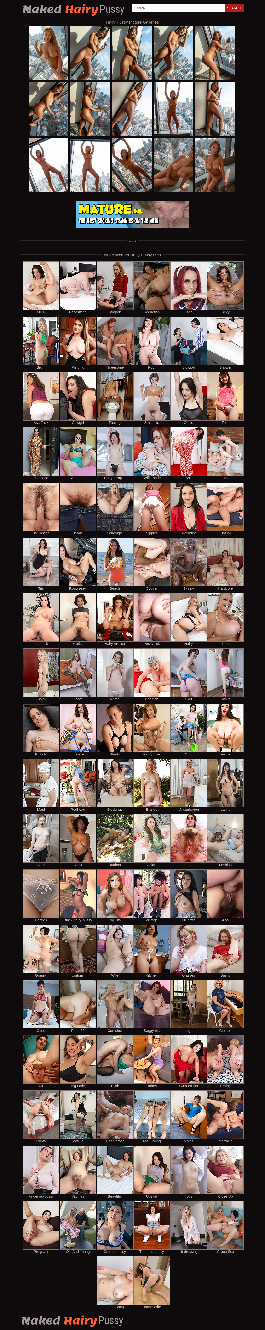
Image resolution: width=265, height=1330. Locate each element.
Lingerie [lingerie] (78, 730)
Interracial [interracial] (225, 1116)
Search (234, 8)
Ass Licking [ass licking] (151, 1116)
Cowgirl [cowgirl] (78, 398)
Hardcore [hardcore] (225, 564)
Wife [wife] (115, 951)
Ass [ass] (188, 453)
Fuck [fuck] (225, 453)
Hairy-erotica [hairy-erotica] (115, 619)
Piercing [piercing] (78, 343)
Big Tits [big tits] (115, 895)
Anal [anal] (225, 895)
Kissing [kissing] (225, 509)
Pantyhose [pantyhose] (151, 730)
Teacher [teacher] (225, 730)
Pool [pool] (151, 343)
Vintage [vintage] (151, 895)
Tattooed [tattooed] (188, 840)
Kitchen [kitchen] (151, 951)
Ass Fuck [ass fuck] (41, 398)
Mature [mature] (78, 1116)
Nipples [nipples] (151, 509)
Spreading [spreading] (188, 509)
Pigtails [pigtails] (41, 730)
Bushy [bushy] (225, 951)
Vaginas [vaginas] (78, 1172)
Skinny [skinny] (188, 564)
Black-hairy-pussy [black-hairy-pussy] (78, 895)
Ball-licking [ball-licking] (41, 509)
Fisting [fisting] (225, 1061)
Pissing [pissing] (115, 398)
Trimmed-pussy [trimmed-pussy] (151, 1227)
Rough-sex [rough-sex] (78, 564)
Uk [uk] (41, 1061)
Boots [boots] (78, 674)
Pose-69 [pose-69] (78, 1006)
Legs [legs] (188, 1006)
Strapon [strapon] (115, 287)
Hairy (74, 9)
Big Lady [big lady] (78, 1061)
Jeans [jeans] (78, 509)
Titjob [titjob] (115, 1061)
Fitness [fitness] (225, 619)
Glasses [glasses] (188, 951)
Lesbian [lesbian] (225, 840)
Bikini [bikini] (41, 343)
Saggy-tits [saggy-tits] (151, 1006)
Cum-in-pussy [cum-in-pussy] (115, 1227)
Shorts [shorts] (115, 730)
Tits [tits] (41, 564)
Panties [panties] (41, 895)
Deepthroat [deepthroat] (115, 1116)
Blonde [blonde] (151, 785)
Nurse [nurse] (115, 674)
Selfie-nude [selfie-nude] (151, 453)
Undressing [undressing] (188, 1227)
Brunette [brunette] (188, 895)
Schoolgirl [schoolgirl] (115, 509)
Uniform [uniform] (78, 951)
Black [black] (78, 840)
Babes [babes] (151, 1061)
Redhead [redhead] (78, 785)
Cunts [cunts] (41, 1116)
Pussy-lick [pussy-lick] (151, 619)
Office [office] (188, 398)
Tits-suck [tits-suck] (41, 619)
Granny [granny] (41, 951)
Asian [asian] (151, 840)
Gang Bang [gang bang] (115, 1282)
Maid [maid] (41, 785)
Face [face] (188, 287)
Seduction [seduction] (151, 287)
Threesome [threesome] (115, 343)
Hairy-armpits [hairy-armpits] (115, 453)
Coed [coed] (41, 1006)
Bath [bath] (41, 840)
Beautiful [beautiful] (115, 1172)
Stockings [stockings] (115, 785)
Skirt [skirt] (188, 674)
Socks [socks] (225, 674)
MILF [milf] (41, 287)
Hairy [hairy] (188, 619)
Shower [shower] (225, 343)
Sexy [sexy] (225, 287)
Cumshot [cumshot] (115, 1006)
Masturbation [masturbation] (188, 785)
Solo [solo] (41, 674)
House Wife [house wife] (151, 1282)
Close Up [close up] (225, 1172)
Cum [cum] (188, 730)
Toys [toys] (188, 1172)
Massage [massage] (41, 453)
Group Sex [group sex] (225, 1227)
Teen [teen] (225, 398)
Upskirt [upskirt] (151, 1172)
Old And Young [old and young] (78, 1227)
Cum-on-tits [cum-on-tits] (188, 1061)
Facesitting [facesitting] (78, 287)
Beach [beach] (115, 564)
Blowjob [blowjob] (188, 343)
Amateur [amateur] (78, 453)
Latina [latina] (225, 785)
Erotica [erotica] (78, 619)
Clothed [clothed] (225, 1006)
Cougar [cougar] (151, 564)
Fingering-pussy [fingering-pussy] (41, 1172)
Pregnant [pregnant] (41, 1227)
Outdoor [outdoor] (115, 840)
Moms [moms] (188, 1116)
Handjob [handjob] (151, 674)
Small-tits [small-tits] (151, 398)
